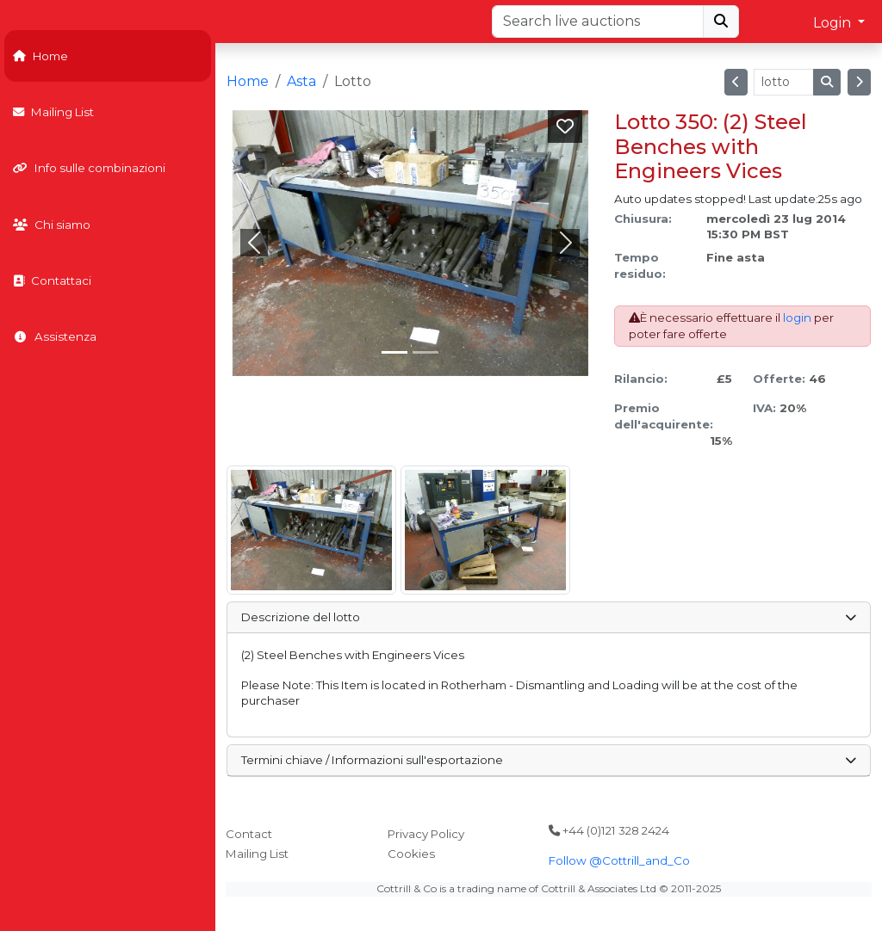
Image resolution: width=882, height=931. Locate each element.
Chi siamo (51, 224)
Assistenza (54, 336)
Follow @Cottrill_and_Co (619, 860)
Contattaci (52, 280)
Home (40, 56)
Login (833, 23)
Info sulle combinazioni (89, 168)
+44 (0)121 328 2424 (609, 830)
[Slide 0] (394, 352)
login (797, 317)
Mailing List (53, 112)
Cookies (411, 853)
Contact (249, 834)
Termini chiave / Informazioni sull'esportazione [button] (548, 760)
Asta (301, 81)
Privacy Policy (426, 834)
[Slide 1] (425, 352)
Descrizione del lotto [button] (548, 617)
